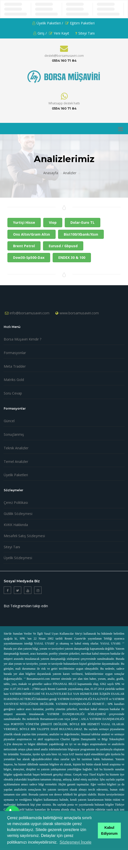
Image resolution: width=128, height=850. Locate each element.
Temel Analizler (16, 461)
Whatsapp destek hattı (64, 103)
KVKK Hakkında (16, 524)
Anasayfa (50, 172)
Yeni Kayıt (59, 33)
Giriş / (40, 33)
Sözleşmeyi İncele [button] (75, 842)
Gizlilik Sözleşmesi (18, 513)
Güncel (9, 420)
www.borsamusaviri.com (79, 313)
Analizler (69, 172)
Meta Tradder (15, 366)
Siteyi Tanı (85, 33)
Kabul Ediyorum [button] (109, 830)
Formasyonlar (15, 352)
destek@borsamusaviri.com (64, 56)
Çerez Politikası (16, 502)
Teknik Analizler (16, 448)
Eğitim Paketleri (80, 23)
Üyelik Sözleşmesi (18, 557)
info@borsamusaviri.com (29, 313)
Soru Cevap (13, 393)
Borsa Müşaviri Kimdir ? (22, 339)
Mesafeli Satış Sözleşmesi (24, 535)
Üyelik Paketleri (16, 474)
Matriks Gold (14, 379)
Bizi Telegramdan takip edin (26, 606)
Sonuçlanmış (14, 434)
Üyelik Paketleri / (47, 23)
